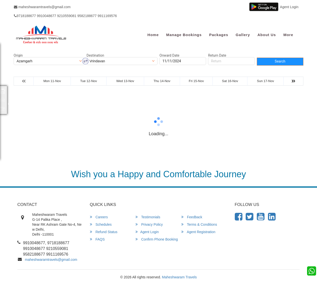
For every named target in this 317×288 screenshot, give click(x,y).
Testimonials (147, 217)
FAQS (97, 239)
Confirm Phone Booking (156, 239)
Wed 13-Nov (125, 81)
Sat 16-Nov (230, 81)
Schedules (101, 224)
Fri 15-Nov (196, 81)
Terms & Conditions (199, 224)
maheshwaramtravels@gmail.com (42, 7)
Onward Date (169, 55)
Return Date (217, 55)
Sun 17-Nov (265, 81)
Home (153, 35)
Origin (18, 55)
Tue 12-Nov (88, 81)
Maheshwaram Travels (179, 277)
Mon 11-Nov (52, 81)
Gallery (243, 35)
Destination (95, 55)
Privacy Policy (149, 224)
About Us (266, 35)
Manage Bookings (184, 35)
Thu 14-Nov (162, 81)
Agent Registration (198, 232)
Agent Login (289, 7)
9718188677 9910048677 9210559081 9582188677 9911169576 (65, 16)
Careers (99, 217)
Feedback (191, 217)
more (288, 35)
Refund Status (104, 232)
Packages (218, 35)
